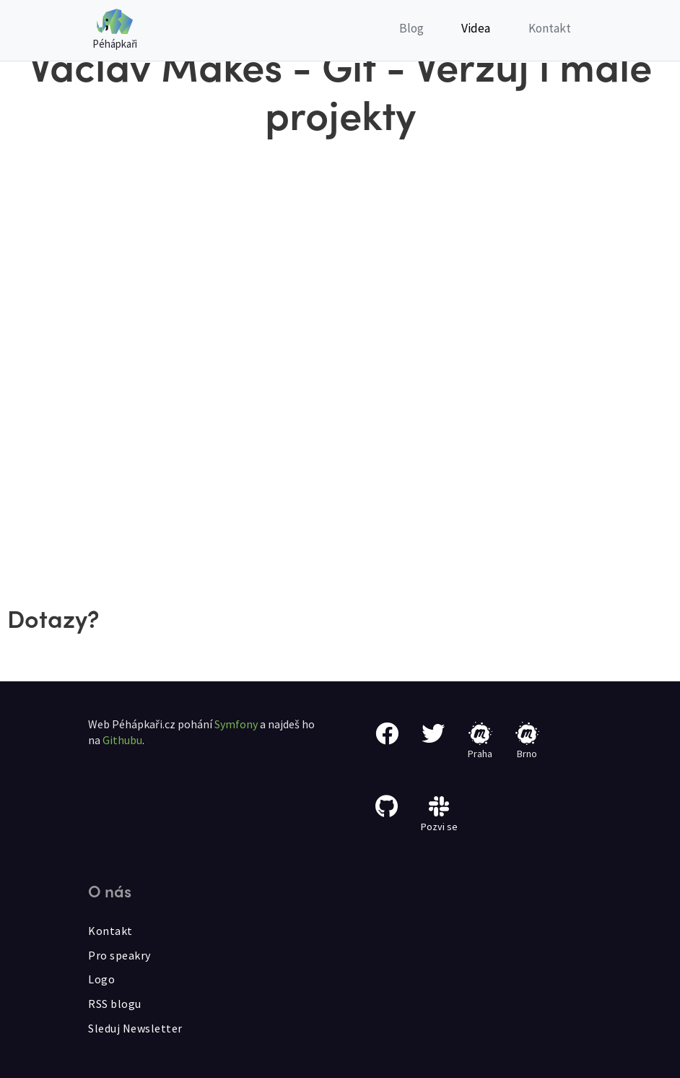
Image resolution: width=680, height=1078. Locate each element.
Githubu (122, 740)
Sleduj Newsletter (135, 1028)
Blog (411, 28)
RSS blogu (114, 1003)
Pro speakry (119, 955)
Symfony (236, 724)
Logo (101, 979)
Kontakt (549, 28)
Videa (475, 28)
